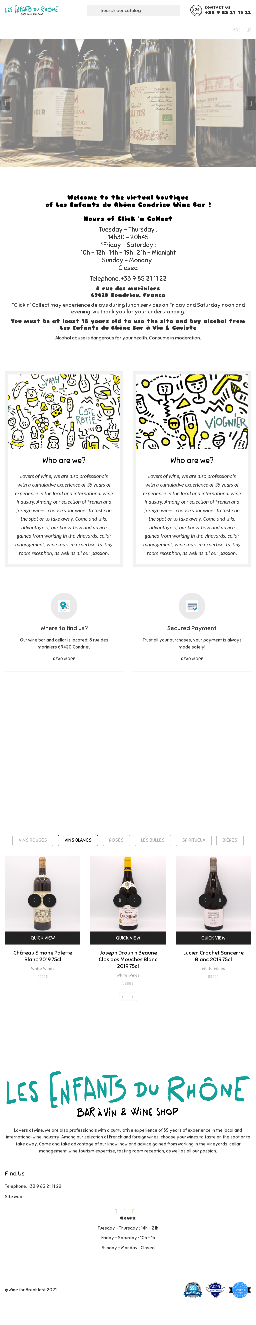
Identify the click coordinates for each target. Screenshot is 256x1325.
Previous (5, 103)
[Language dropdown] (236, 30)
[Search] (133, 10)
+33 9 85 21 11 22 (228, 13)
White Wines (42, 968)
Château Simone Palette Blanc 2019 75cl (42, 956)
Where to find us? (64, 628)
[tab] (32, 840)
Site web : (14, 1197)
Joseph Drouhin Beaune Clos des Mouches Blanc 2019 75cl (128, 960)
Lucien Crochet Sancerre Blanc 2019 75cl (213, 956)
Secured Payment (192, 628)
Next (251, 103)
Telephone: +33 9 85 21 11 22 (33, 1186)
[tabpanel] (128, 103)
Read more (64, 658)
